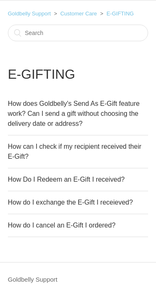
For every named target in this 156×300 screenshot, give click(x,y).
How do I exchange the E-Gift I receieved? (70, 202)
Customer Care (78, 13)
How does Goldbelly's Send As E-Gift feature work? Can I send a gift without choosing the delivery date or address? (74, 113)
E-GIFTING (120, 13)
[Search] (78, 33)
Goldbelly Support (29, 13)
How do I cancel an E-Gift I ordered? (62, 225)
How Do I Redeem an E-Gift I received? (66, 179)
